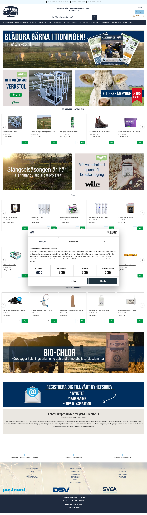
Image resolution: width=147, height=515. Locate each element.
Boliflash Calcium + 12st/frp (69, 217)
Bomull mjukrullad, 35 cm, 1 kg (99, 310)
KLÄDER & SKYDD (86, 22)
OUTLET (96, 22)
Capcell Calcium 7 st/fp (125, 217)
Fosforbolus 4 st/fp (37, 217)
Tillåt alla (102, 281)
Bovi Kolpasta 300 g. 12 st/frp (127, 310)
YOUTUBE (122, 477)
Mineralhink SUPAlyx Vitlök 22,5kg (129, 131)
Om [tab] (104, 242)
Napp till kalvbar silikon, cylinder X (71, 310)
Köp (25, 142)
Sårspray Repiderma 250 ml (69, 131)
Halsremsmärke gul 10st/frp (127, 265)
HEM (32, 471)
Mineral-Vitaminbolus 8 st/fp (98, 217)
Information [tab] (73, 242)
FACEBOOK (122, 471)
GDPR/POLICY (75, 477)
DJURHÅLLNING (71, 22)
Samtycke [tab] (43, 242)
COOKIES (76, 480)
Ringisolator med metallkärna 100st (14, 310)
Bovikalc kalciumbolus (10, 217)
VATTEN (49, 22)
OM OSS (32, 474)
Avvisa (73, 281)
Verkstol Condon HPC (10, 131)
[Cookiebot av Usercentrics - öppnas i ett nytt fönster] (108, 232)
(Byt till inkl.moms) (138, 16)
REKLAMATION (75, 474)
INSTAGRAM (123, 474)
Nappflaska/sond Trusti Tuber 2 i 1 (42, 310)
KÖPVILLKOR (75, 471)
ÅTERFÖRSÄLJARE (32, 477)
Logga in (139, 7)
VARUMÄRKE (106, 22)
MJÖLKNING (9, 22)
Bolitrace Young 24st (9, 265)
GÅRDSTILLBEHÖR (37, 22)
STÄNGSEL (58, 22)
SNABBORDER (116, 22)
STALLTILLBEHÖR (22, 22)
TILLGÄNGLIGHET (75, 482)
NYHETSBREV (127, 22)
